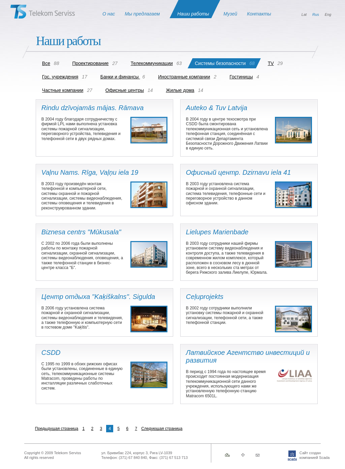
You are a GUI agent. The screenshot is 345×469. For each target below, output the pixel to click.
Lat (304, 14)
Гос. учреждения (60, 76)
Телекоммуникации (152, 63)
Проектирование (90, 63)
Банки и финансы (120, 76)
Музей (230, 13)
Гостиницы (241, 76)
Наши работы (193, 13)
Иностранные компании (184, 76)
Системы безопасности (220, 63)
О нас (108, 13)
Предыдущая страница (56, 428)
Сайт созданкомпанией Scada (304, 455)
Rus (315, 14)
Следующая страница (161, 428)
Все (46, 63)
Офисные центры (124, 90)
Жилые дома (180, 90)
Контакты (259, 13)
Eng (328, 14)
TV (271, 63)
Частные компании (62, 90)
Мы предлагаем (142, 13)
